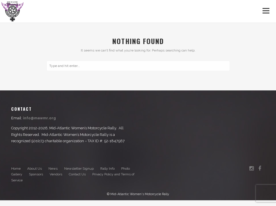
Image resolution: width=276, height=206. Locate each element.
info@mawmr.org (39, 118)
